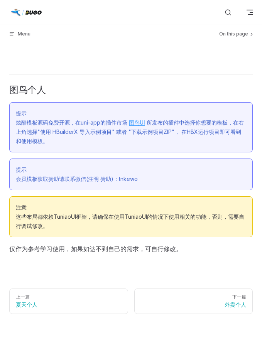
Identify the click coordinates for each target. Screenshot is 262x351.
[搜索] (228, 12)
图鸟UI (137, 122)
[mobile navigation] (249, 12)
